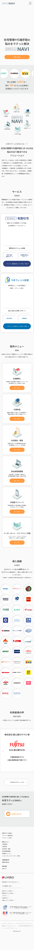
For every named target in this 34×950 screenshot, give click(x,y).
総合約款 (4, 866)
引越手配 (4, 846)
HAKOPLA (4, 898)
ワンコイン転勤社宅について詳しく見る (17, 264)
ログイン (4, 868)
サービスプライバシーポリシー (23, 923)
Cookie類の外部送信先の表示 (24, 926)
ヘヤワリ (4, 895)
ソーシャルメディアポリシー (8, 928)
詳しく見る (17, 388)
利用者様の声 (5, 860)
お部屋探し (5, 844)
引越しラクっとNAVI (7, 900)
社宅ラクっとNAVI (7, 833)
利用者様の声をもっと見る (17, 782)
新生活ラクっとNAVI (7, 893)
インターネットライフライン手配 (11, 856)
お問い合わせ (17, 57)
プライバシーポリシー (7, 923)
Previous (3, 751)
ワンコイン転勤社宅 (7, 835)
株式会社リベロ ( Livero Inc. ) (10, 882)
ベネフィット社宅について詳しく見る (17, 326)
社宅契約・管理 (6, 849)
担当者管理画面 (6, 851)
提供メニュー (5, 842)
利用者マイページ (7, 853)
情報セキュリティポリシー (8, 926)
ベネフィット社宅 (7, 838)
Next (30, 751)
